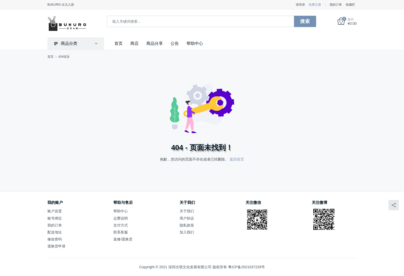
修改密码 (54, 239)
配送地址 (54, 232)
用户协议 (187, 218)
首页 (118, 43)
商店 (134, 43)
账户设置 (54, 211)
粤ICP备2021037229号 (246, 267)
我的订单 (336, 4)
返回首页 (237, 159)
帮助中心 (195, 43)
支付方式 (120, 225)
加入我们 (187, 232)
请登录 (300, 4)
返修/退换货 (122, 239)
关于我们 (187, 211)
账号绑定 (54, 218)
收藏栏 (350, 4)
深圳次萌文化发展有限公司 (190, 267)
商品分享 (154, 43)
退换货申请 (56, 246)
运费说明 (120, 218)
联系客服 (120, 232)
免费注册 (315, 4)
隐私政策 (187, 225)
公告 (175, 43)
